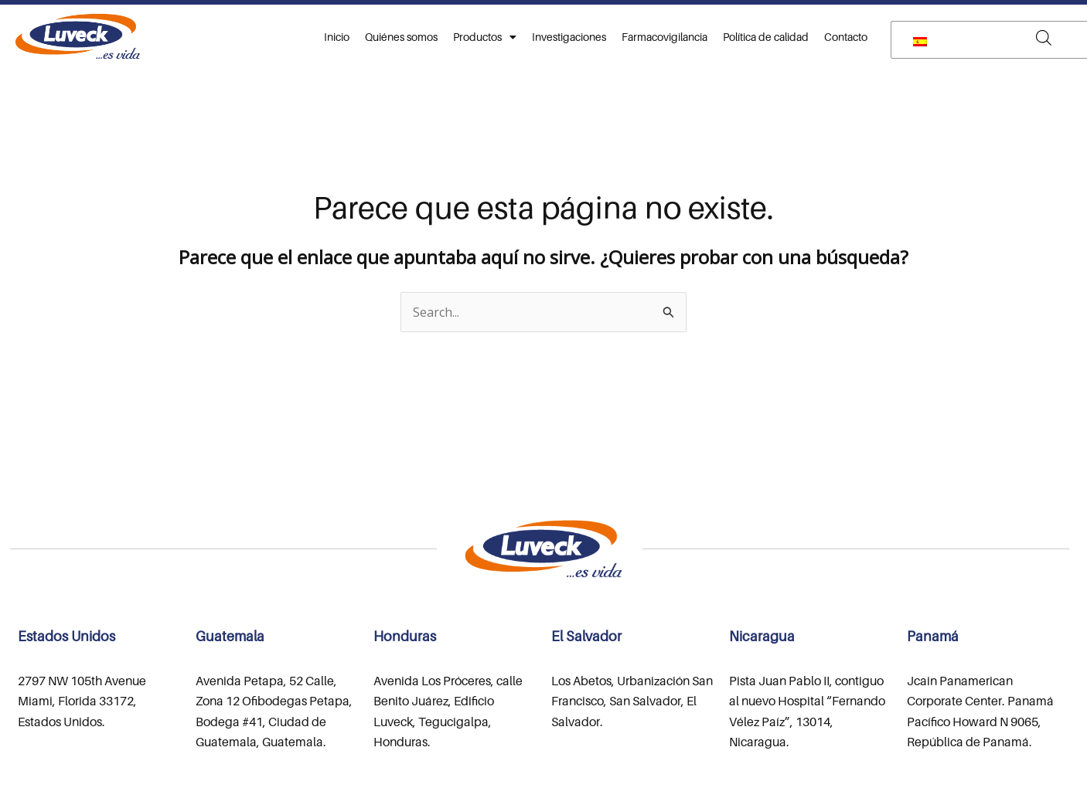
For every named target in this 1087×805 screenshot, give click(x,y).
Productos (484, 37)
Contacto (845, 36)
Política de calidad (766, 36)
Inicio (336, 36)
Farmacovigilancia (664, 36)
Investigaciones (569, 36)
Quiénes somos (401, 36)
